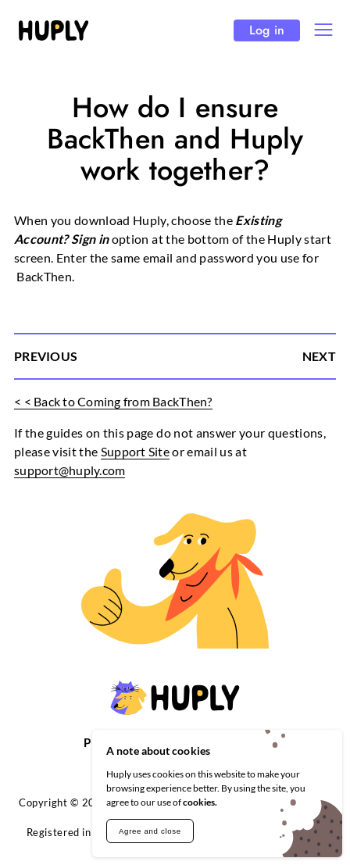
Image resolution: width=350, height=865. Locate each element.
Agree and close (150, 831)
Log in (266, 30)
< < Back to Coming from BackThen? (113, 401)
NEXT (319, 356)
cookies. (200, 802)
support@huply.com (69, 470)
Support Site (135, 451)
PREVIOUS (45, 356)
